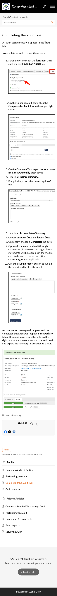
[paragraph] (28, 225)
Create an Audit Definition (19, 470)
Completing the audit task (19, 482)
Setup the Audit (13, 531)
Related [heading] (15, 498)
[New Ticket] (28, 572)
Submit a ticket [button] (29, 572)
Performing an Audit (16, 476)
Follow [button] (6, 449)
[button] (44, 6)
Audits (25, 17)
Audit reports (12, 489)
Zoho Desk (35, 591)
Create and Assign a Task (18, 519)
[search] (28, 22)
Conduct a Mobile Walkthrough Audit (25, 506)
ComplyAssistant (10, 17)
